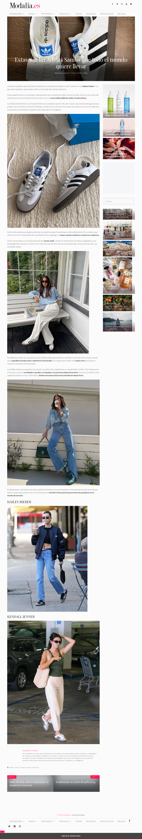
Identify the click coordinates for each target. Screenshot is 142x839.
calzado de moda (25, 767)
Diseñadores (18, 13)
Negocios (66, 13)
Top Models (49, 13)
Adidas (84, 106)
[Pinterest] (131, 4)
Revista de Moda (78, 815)
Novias (79, 14)
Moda (34, 13)
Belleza (121, 14)
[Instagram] (122, 4)
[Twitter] (117, 4)
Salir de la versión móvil (71, 836)
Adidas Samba (14, 767)
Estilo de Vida (106, 14)
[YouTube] (126, 4)
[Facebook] (113, 4)
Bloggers (91, 14)
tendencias (35, 767)
